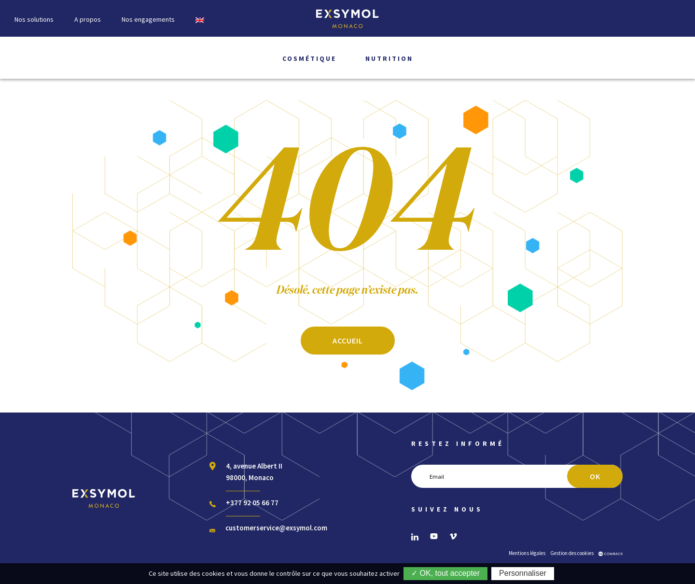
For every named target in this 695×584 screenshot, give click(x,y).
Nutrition (389, 58)
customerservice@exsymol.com (276, 527)
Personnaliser (522, 573)
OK (595, 476)
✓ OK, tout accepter (445, 573)
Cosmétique (309, 58)
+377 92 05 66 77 (252, 502)
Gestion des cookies (572, 553)
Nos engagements (148, 19)
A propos (87, 19)
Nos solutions (34, 19)
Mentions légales (527, 553)
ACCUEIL (348, 340)
